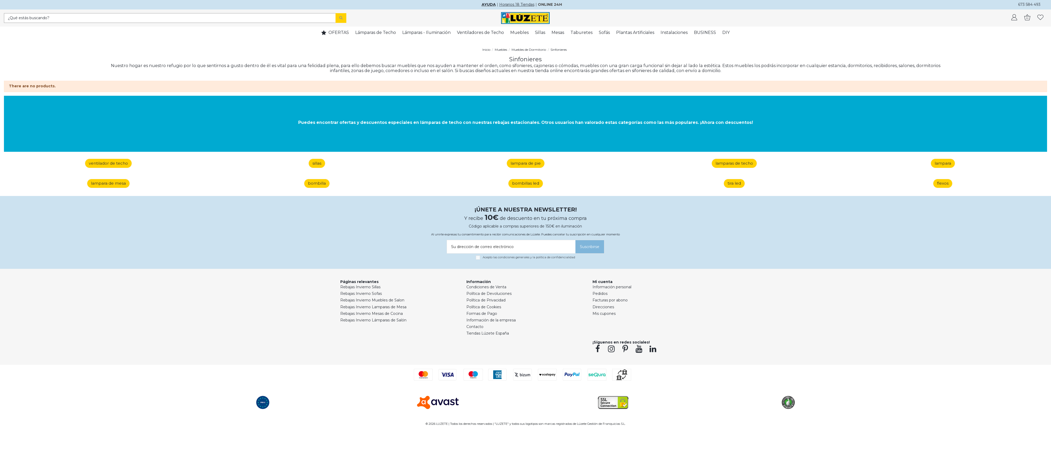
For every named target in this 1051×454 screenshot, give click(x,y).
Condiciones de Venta (486, 287)
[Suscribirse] (589, 246)
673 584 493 (1029, 4)
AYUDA (489, 4)
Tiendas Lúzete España (487, 333)
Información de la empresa (491, 320)
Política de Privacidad (486, 300)
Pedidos (600, 293)
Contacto (474, 326)
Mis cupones (604, 313)
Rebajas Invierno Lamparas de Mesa (373, 307)
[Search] (341, 18)
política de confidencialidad (555, 257)
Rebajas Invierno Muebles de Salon (372, 300)
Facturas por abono (610, 300)
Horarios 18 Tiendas (516, 4)
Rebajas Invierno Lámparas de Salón (373, 320)
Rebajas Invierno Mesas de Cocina (371, 313)
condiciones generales (513, 257)
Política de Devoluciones (489, 293)
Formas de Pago (481, 313)
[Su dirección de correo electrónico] (510, 246)
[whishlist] (1040, 18)
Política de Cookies (483, 307)
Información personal (612, 287)
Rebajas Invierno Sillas (360, 287)
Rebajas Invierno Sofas (361, 293)
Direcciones (603, 307)
